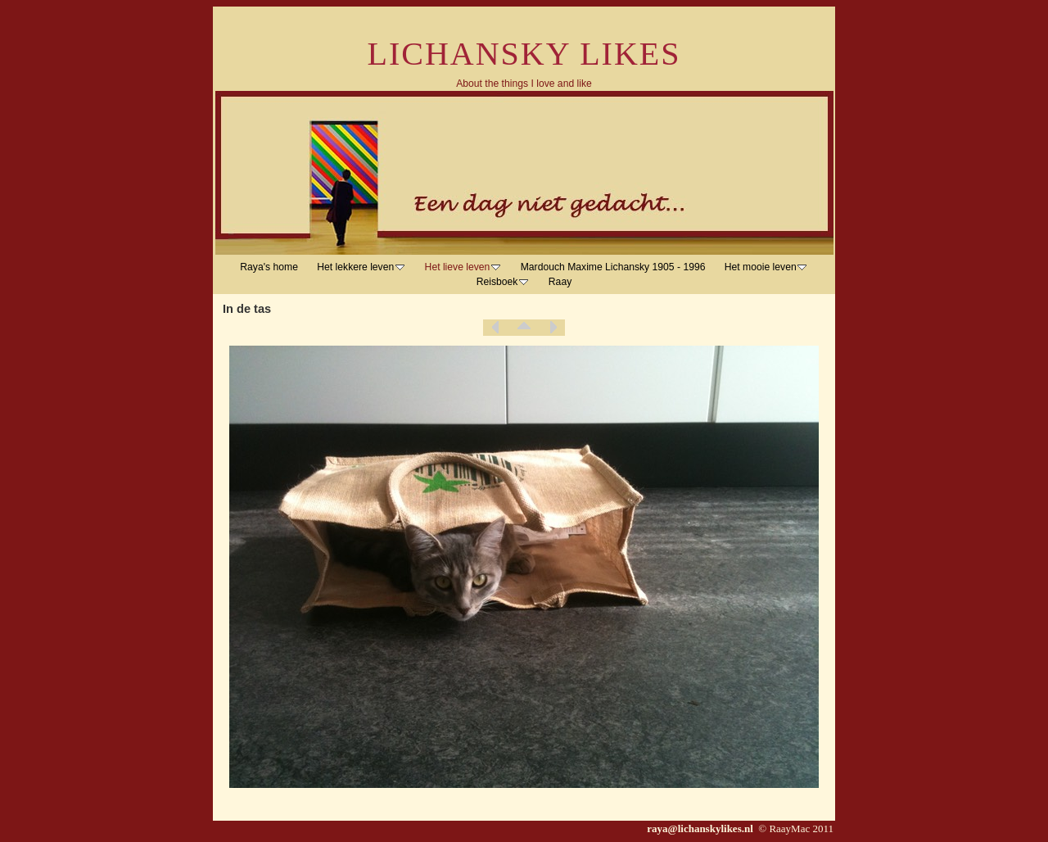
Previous (495, 327)
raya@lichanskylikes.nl (701, 828)
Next (552, 327)
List (524, 327)
